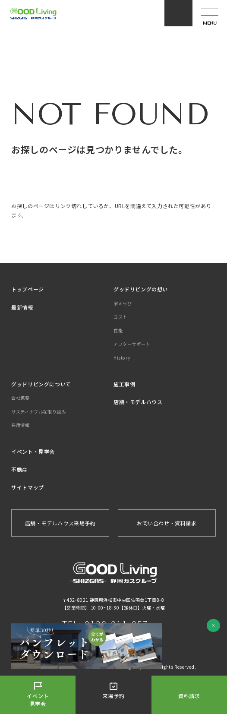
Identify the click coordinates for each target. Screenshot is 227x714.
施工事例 (124, 384)
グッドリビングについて (41, 384)
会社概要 (20, 398)
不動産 (19, 469)
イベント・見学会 (33, 451)
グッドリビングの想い (141, 289)
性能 (118, 330)
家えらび (123, 303)
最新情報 (22, 307)
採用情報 (20, 425)
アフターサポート (132, 344)
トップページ (27, 289)
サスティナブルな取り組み (38, 411)
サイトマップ (27, 487)
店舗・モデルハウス (138, 401)
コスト (120, 316)
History (122, 357)
